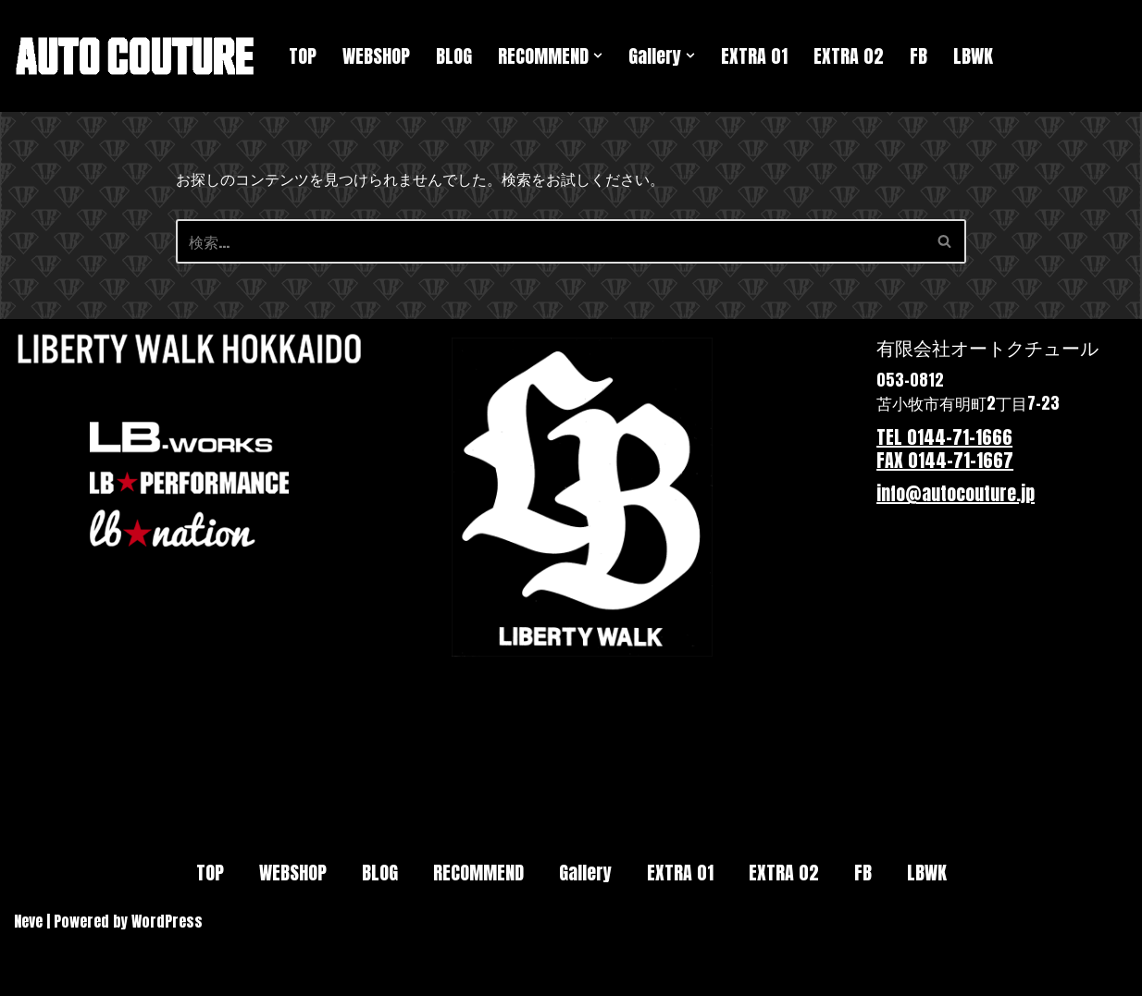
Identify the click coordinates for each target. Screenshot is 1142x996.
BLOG (454, 56)
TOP (303, 56)
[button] (597, 55)
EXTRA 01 (754, 56)
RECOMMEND (478, 872)
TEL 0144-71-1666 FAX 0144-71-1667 (944, 449)
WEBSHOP (376, 56)
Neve (28, 921)
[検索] (550, 241)
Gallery (585, 872)
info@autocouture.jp (955, 493)
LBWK (973, 56)
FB (918, 56)
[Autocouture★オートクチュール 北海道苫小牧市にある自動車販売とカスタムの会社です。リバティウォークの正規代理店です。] (135, 55)
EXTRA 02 (848, 56)
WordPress (167, 921)
